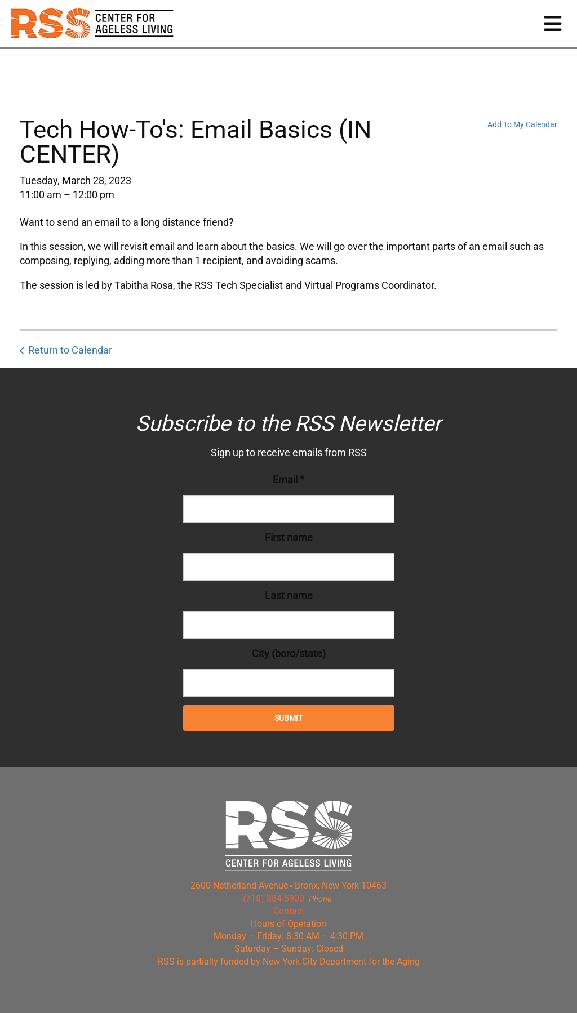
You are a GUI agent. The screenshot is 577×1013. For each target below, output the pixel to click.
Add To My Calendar (522, 124)
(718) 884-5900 (273, 898)
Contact (288, 910)
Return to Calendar (70, 350)
